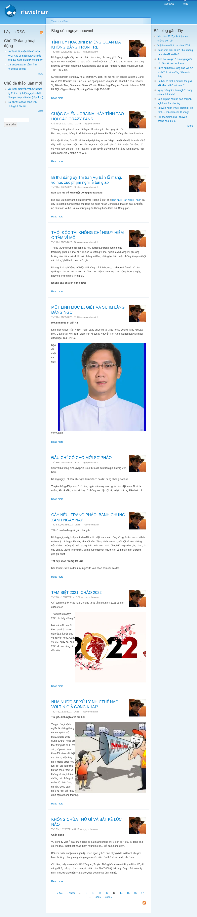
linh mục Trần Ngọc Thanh (126, 199)
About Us (169, 3)
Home (185, 3)
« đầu (60, 893)
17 (142, 893)
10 (92, 893)
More (40, 73)
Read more (57, 98)
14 (121, 893)
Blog (66, 21)
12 (107, 893)
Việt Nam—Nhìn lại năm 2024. (173, 45)
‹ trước (71, 893)
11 (99, 893)
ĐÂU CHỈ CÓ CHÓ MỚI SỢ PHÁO (81, 457)
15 (128, 893)
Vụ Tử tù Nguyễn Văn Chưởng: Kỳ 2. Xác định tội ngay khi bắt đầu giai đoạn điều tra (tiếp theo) (25, 55)
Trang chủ (56, 21)
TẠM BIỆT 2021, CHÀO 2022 (76, 592)
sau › (98, 897)
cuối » (108, 897)
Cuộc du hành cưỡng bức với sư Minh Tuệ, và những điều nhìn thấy (175, 72)
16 (135, 893)
